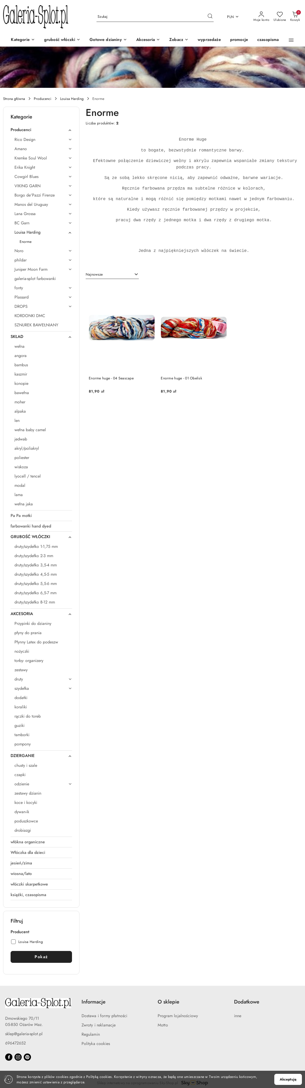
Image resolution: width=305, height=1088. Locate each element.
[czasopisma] (268, 40)
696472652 (15, 1043)
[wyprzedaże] (209, 40)
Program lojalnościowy (178, 1016)
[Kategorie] (23, 40)
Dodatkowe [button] (246, 1002)
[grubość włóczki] (62, 40)
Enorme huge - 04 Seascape (111, 378)
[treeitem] (41, 130)
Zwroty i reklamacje (99, 1025)
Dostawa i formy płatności (104, 1016)
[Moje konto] (261, 16)
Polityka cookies (96, 1044)
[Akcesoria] (148, 40)
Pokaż (41, 957)
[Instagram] (18, 1057)
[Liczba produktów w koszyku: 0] (295, 16)
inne (238, 1016)
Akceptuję (288, 1079)
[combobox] (112, 274)
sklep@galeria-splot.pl (24, 1034)
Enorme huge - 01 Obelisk (181, 378)
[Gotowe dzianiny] (108, 40)
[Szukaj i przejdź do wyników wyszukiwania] (210, 17)
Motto (163, 1025)
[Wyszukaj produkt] (155, 17)
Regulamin (91, 1034)
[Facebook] (8, 1057)
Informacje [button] (94, 1002)
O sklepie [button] (168, 1002)
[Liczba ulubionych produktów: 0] (279, 16)
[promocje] (239, 40)
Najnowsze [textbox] (94, 274)
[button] (178, 40)
